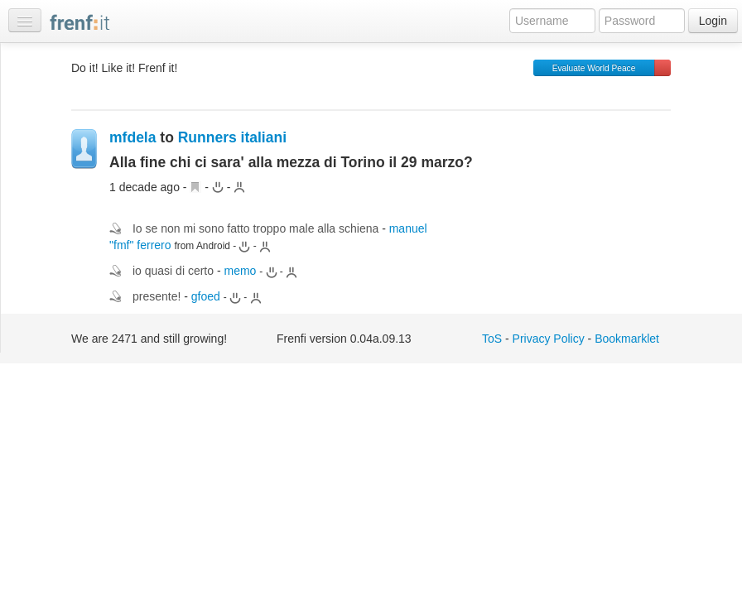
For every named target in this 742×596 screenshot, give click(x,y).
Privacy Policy (549, 338)
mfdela (132, 137)
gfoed (205, 296)
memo (240, 270)
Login (713, 20)
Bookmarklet (627, 338)
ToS (492, 338)
